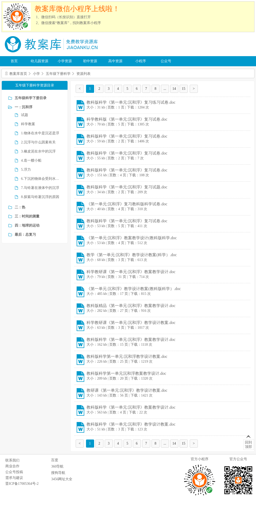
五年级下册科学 (58, 74)
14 (174, 89)
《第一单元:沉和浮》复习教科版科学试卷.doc (127, 204)
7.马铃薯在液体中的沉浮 (40, 188)
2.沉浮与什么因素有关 (38, 142)
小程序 (140, 61)
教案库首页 (18, 74)
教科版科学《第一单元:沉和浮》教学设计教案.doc (131, 424)
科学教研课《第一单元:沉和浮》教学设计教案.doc (131, 322)
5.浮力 (26, 169)
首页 (14, 61)
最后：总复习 (25, 234)
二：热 (20, 207)
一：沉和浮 (23, 107)
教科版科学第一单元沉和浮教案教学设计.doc (126, 373)
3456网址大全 (61, 479)
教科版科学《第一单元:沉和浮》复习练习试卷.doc (131, 102)
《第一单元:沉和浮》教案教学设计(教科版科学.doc (132, 238)
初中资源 (90, 61)
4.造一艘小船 (31, 160)
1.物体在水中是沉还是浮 (40, 133)
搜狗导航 (58, 473)
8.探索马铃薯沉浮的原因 (40, 197)
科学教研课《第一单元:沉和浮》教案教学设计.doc (131, 272)
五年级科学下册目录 (31, 98)
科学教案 (28, 124)
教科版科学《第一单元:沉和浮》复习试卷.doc (127, 136)
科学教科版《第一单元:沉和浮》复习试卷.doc (127, 119)
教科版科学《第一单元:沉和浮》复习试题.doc (127, 187)
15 (183, 89)
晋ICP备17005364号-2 (21, 484)
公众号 (166, 61)
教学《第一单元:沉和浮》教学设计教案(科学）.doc (132, 255)
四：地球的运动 (27, 225)
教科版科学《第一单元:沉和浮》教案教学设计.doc (131, 339)
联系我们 (12, 460)
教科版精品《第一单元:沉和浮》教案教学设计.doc (131, 305)
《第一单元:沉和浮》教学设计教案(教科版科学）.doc (134, 289)
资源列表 (83, 74)
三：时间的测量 (27, 216)
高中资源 (115, 61)
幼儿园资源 (39, 61)
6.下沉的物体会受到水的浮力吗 (41, 179)
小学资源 (65, 61)
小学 (36, 74)
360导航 (57, 466)
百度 (54, 460)
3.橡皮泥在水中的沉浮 (38, 151)
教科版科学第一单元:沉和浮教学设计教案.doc (127, 356)
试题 (24, 115)
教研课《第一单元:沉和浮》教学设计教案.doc (127, 390)
